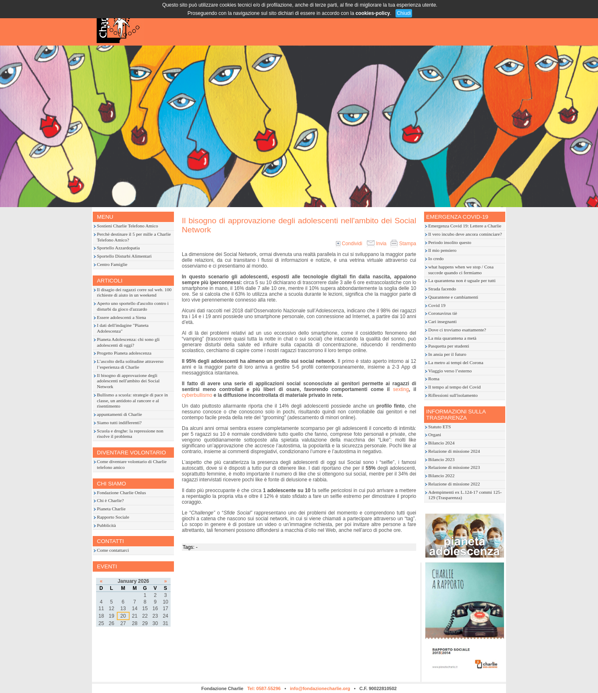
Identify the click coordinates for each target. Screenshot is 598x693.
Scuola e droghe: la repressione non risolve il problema (130, 433)
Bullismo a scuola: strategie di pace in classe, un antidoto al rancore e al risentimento (132, 400)
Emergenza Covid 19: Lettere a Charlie (465, 225)
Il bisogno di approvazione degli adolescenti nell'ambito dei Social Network (128, 381)
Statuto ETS (439, 426)
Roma (433, 378)
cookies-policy (372, 13)
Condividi (349, 243)
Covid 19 (437, 305)
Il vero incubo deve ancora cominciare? (465, 234)
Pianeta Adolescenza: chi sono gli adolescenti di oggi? (128, 342)
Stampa (403, 243)
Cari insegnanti (442, 321)
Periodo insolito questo (449, 242)
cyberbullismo (197, 395)
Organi (434, 434)
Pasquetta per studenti (448, 345)
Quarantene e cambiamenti (453, 297)
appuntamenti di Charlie (119, 414)
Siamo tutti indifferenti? (119, 422)
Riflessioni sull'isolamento (452, 395)
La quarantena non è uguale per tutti (462, 280)
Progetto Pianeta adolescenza (124, 352)
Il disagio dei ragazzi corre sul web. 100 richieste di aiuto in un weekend (134, 292)
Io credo (436, 258)
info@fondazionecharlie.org (320, 688)
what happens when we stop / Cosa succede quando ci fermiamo (461, 269)
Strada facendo (442, 288)
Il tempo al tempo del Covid (454, 386)
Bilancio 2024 (441, 442)
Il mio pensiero (442, 250)
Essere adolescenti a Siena (121, 317)
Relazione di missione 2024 (454, 451)
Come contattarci (113, 550)
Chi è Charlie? (110, 500)
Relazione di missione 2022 (454, 483)
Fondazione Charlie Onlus (121, 492)
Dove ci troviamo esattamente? (457, 329)
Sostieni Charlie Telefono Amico (127, 225)
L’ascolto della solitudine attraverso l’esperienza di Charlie (130, 364)
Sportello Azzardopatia (118, 247)
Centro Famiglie (112, 264)
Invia (377, 243)
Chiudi (404, 13)
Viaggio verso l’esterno (450, 370)
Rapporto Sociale (113, 516)
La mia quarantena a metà (452, 338)
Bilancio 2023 (441, 459)
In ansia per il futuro (447, 354)
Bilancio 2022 (441, 475)
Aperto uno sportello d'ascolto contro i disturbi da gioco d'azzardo (133, 306)
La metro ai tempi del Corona (455, 362)
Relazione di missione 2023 (454, 467)
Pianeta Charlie (111, 508)
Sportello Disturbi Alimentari (124, 256)
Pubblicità (106, 525)
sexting (401, 389)
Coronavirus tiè (442, 313)
